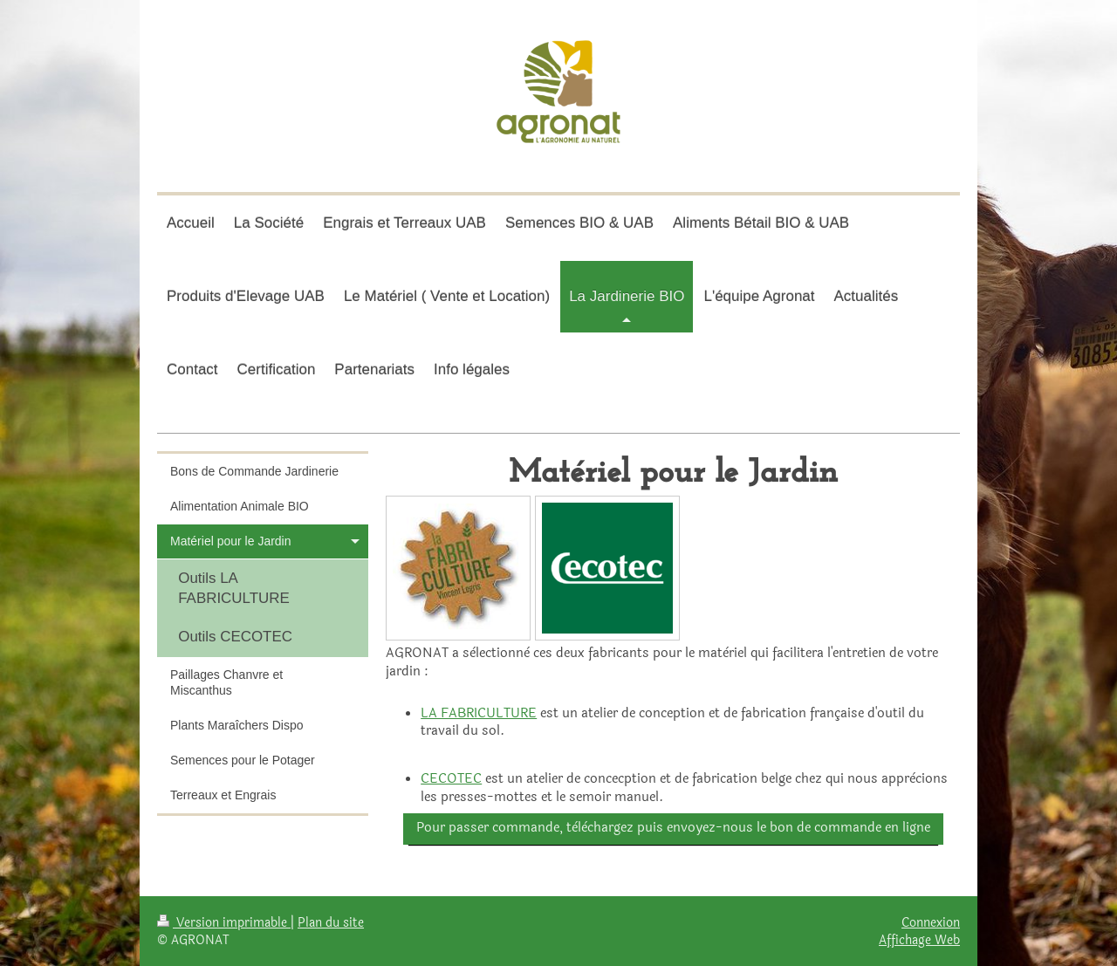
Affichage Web (919, 939)
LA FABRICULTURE (479, 713)
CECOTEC (451, 779)
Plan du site (331, 922)
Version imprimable (224, 922)
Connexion (930, 922)
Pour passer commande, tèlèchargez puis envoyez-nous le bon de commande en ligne (673, 828)
